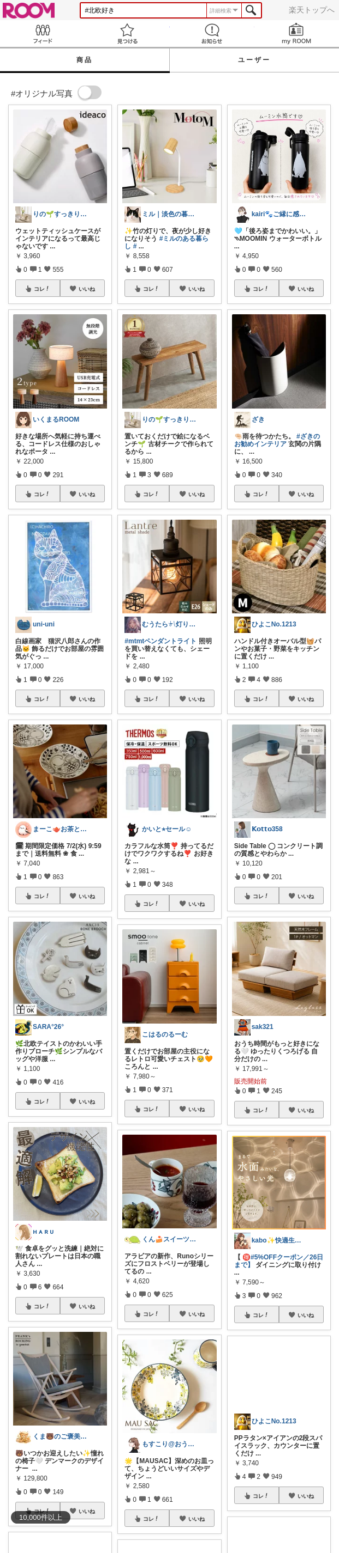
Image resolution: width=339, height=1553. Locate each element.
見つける (127, 33)
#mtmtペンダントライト (160, 641)
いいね (87, 288)
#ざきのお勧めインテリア (277, 440)
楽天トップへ (312, 9)
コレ (42, 288)
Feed (42, 33)
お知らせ (212, 33)
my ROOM (296, 33)
